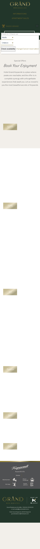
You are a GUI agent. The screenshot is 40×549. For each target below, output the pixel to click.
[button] (37, 26)
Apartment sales (20, 18)
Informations (20, 14)
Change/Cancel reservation (27, 49)
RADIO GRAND (10, 26)
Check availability (8, 49)
